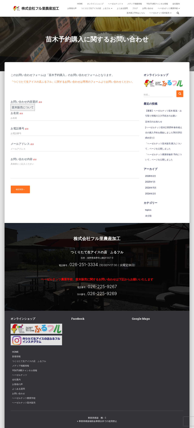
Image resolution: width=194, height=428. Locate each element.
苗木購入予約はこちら (136, 13)
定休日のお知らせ (153, 121)
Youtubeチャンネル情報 (157, 4)
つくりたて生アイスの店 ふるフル (96, 8)
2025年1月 (150, 181)
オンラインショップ (95, 4)
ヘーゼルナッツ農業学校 (169, 8)
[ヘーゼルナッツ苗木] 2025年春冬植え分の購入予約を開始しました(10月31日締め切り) (163, 132)
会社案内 (176, 4)
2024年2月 (150, 193)
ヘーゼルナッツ (115, 4)
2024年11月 (151, 187)
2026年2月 (150, 176)
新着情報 (16, 356)
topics (148, 210)
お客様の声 (72, 8)
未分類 (148, 215)
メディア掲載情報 (134, 4)
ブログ (135, 8)
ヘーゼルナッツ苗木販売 (160, 13)
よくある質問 (122, 8)
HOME (80, 4)
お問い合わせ (147, 8)
